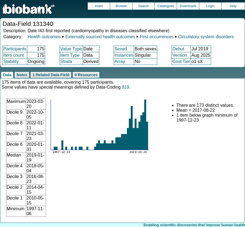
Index (99, 6)
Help (233, 6)
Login (210, 6)
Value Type (71, 49)
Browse (121, 6)
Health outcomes (44, 36)
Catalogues (165, 6)
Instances (124, 55)
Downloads (188, 6)
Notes (22, 75)
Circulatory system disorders (206, 36)
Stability (11, 61)
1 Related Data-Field (50, 75)
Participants (14, 49)
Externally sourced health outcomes (100, 36)
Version (179, 55)
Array (120, 61)
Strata (66, 61)
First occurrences (157, 36)
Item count (13, 55)
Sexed (121, 49)
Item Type (70, 55)
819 (125, 87)
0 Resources (86, 75)
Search (143, 6)
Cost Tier (181, 61)
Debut (178, 49)
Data (7, 75)
